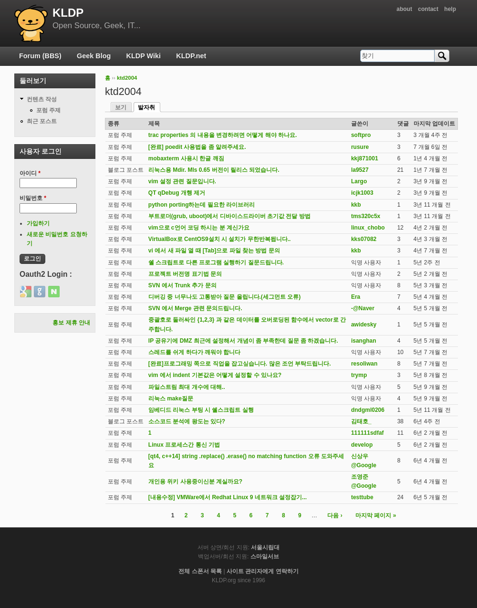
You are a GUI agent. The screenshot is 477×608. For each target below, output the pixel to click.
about (404, 9)
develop (362, 444)
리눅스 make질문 (170, 398)
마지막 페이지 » (375, 515)
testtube (362, 497)
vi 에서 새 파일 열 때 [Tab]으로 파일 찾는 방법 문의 (214, 250)
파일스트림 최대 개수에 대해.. (186, 387)
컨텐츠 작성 (42, 99)
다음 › (334, 515)
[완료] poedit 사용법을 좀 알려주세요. (197, 147)
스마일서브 (264, 556)
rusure (360, 147)
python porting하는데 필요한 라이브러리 (201, 204)
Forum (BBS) (40, 56)
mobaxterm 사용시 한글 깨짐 (186, 158)
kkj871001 (364, 158)
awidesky (363, 324)
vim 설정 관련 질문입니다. (182, 181)
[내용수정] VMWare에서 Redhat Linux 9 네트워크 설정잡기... (227, 497)
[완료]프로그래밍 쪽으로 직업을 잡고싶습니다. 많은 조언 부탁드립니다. (239, 363)
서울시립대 (265, 547)
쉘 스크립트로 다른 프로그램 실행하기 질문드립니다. (216, 262)
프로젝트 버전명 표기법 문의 (185, 274)
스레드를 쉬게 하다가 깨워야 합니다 (194, 352)
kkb (356, 204)
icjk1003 (362, 192)
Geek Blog (94, 56)
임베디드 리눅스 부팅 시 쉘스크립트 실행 (201, 410)
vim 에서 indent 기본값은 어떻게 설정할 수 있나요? (214, 375)
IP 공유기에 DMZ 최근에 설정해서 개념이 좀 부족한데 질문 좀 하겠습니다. (243, 340)
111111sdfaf (367, 433)
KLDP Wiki (143, 56)
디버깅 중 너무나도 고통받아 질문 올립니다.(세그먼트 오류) (224, 297)
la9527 (360, 170)
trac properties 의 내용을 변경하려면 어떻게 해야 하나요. (222, 135)
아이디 (30, 173)
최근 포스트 (42, 121)
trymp (359, 375)
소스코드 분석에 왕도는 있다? (186, 421)
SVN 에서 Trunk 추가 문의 (182, 285)
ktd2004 (127, 78)
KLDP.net (191, 56)
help (450, 9)
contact (428, 9)
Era (355, 297)
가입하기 (38, 223)
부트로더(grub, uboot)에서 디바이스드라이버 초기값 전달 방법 (229, 216)
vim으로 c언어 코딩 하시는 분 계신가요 (198, 227)
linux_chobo (368, 227)
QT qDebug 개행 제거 (176, 192)
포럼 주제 (48, 110)
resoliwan (364, 363)
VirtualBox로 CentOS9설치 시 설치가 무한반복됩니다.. (219, 239)
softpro (361, 135)
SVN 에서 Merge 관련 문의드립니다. (195, 308)
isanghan (363, 340)
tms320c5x (365, 216)
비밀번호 (33, 198)
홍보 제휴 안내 (71, 322)
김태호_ (361, 421)
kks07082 (363, 239)
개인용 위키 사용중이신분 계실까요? (195, 481)
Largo (359, 181)
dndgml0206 (367, 410)
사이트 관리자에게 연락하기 (263, 571)
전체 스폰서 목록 (200, 571)
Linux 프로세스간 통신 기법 (184, 444)
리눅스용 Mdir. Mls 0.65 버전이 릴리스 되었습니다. (214, 170)
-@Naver (362, 308)
